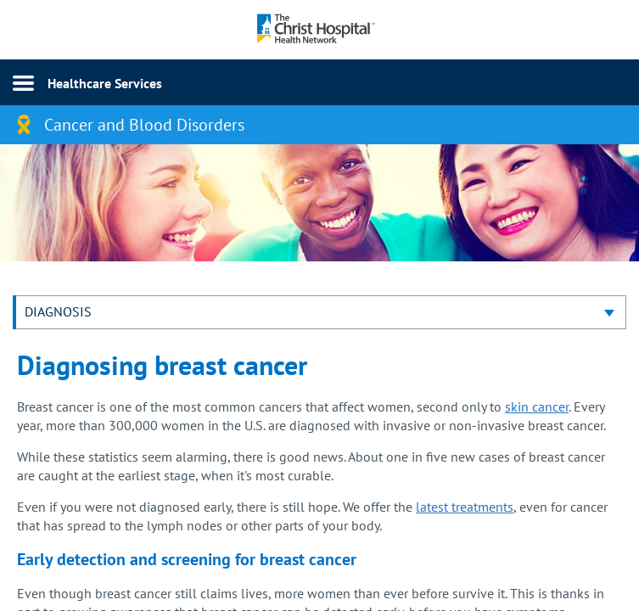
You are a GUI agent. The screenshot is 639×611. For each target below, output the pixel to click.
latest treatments (464, 506)
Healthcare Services (105, 83)
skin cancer (537, 406)
